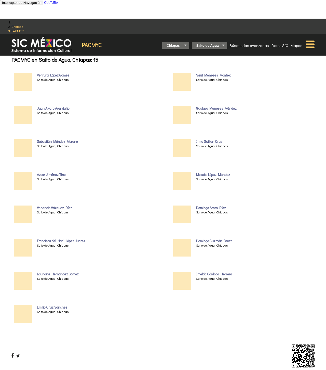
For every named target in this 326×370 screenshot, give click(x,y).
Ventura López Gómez (53, 75)
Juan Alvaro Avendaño (53, 108)
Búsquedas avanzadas (249, 45)
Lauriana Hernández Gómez (58, 274)
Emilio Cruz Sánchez (52, 307)
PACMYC (17, 31)
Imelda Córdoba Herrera (214, 274)
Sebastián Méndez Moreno (57, 141)
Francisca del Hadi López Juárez (61, 241)
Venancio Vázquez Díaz (54, 208)
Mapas (296, 45)
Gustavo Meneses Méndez (216, 108)
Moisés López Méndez (213, 174)
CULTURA (51, 2)
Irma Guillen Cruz (209, 141)
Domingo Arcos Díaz (211, 208)
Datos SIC (279, 45)
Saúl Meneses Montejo (213, 75)
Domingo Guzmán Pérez (214, 241)
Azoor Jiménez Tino (51, 174)
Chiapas (17, 26)
